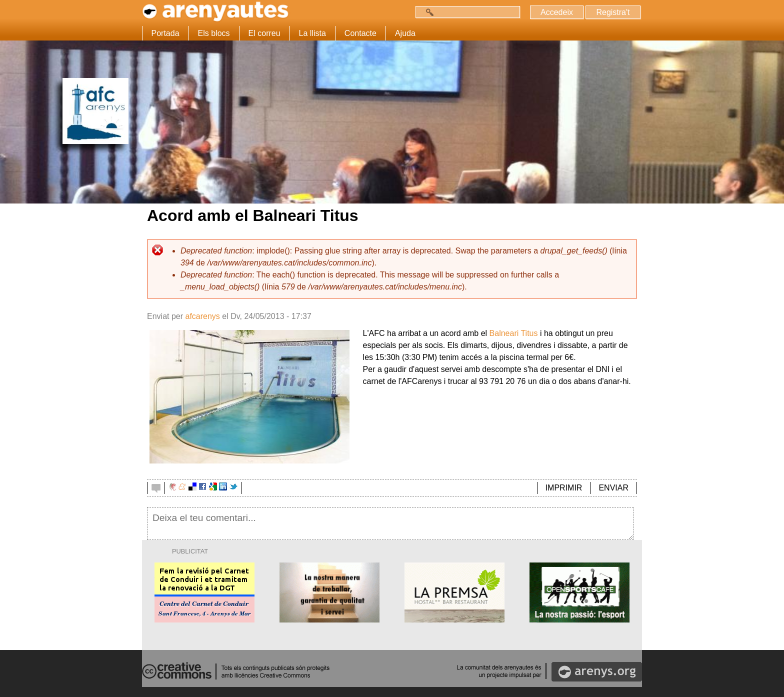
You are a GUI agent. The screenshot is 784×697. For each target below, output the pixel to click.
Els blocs (214, 33)
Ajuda (405, 33)
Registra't (613, 12)
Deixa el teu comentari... (390, 523)
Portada (166, 33)
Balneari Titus (514, 333)
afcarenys (202, 316)
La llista (312, 33)
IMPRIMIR (564, 488)
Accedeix (556, 12)
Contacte (360, 33)
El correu (264, 33)
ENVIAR (613, 488)
